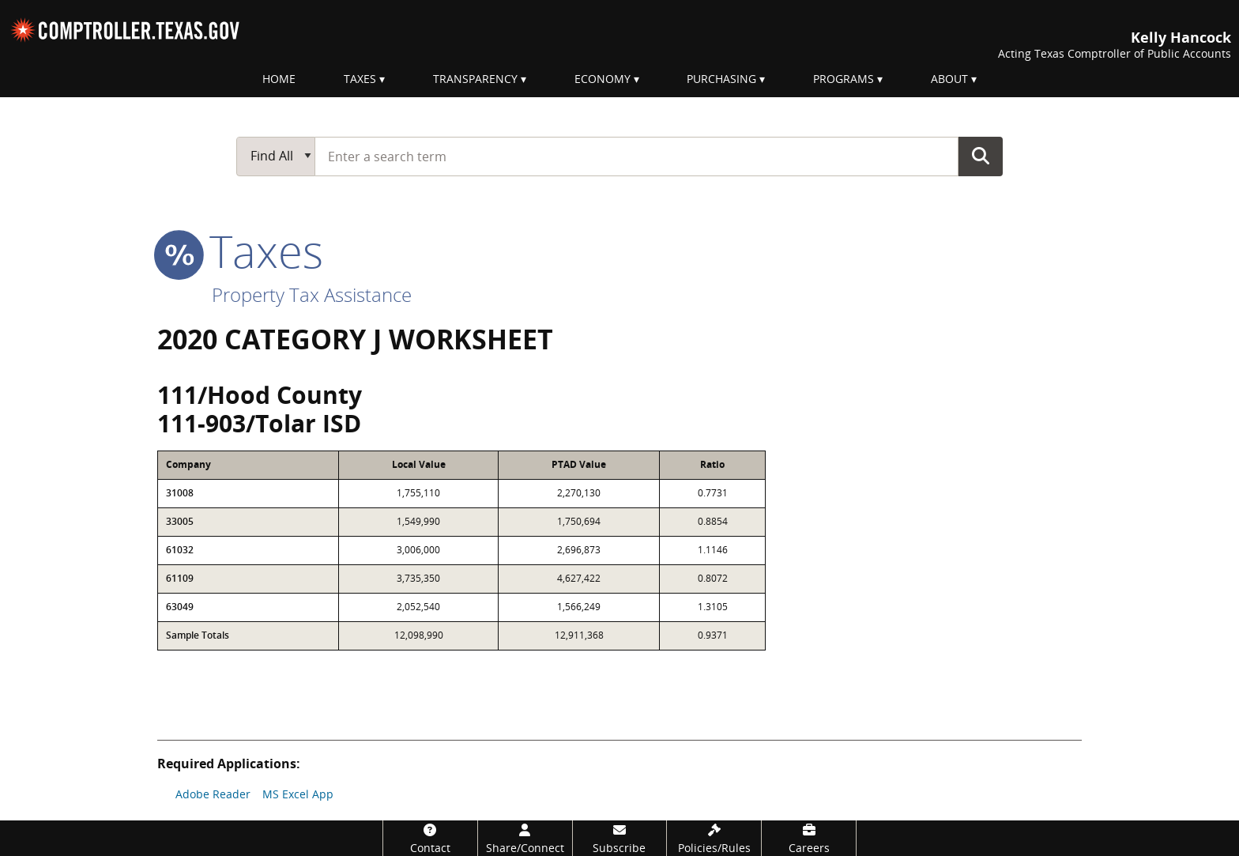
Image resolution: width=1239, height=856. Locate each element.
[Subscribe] (620, 838)
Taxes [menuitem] (360, 78)
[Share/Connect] (525, 838)
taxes (240, 251)
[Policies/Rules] (714, 838)
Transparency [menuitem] (475, 78)
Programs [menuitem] (843, 78)
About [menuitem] (949, 78)
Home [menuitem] (279, 78)
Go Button (980, 156)
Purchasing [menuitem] (721, 78)
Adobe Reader (212, 793)
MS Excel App (297, 793)
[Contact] (430, 838)
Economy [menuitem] (602, 78)
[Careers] (809, 838)
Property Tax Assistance (312, 294)
